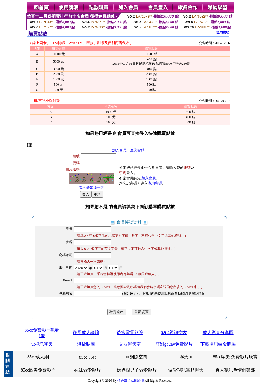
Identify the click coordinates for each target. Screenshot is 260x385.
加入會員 (119, 150)
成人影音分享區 (218, 332)
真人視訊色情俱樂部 (235, 370)
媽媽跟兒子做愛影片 (137, 370)
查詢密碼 (137, 150)
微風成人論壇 (86, 332)
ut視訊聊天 (41, 344)
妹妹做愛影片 (87, 370)
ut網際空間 (136, 356)
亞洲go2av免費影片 (174, 344)
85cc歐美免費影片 (38, 370)
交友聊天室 (130, 344)
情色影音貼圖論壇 (131, 381)
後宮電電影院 (130, 332)
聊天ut (186, 356)
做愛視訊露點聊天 (185, 370)
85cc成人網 (38, 356)
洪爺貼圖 (86, 344)
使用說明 (222, 32)
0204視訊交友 (174, 332)
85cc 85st (87, 357)
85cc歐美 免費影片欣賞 (235, 356)
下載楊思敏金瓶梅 (218, 344)
